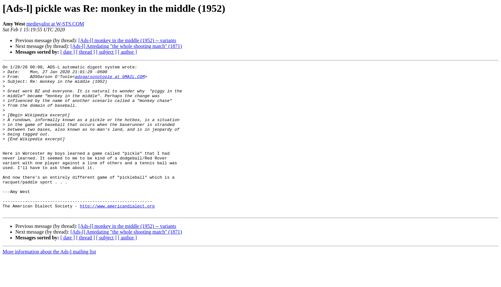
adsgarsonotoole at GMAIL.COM (109, 79)
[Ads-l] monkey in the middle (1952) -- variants (127, 40)
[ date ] (67, 52)
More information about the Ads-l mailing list (49, 281)
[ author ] (127, 52)
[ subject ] (106, 52)
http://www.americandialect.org (117, 234)
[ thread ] (85, 52)
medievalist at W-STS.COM (55, 24)
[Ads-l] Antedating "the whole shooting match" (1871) (126, 46)
